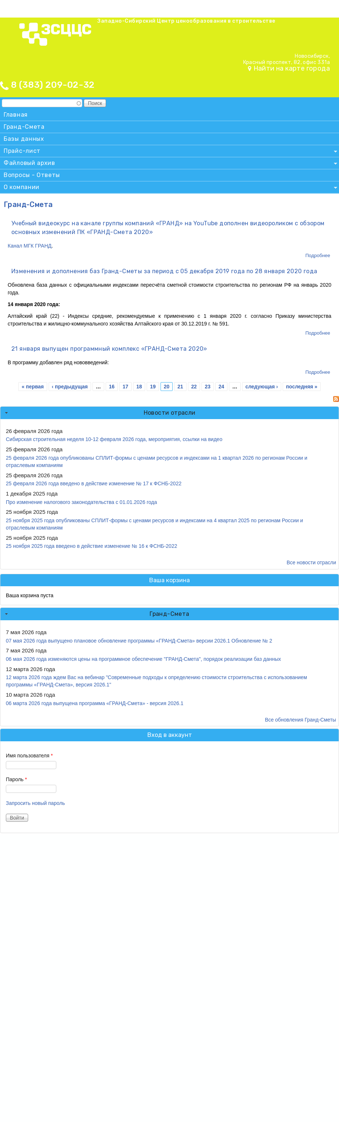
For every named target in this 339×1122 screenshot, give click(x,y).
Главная (16, 114)
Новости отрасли (170, 412)
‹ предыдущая (70, 386)
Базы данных (24, 138)
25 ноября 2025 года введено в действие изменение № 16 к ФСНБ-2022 (91, 546)
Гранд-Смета (24, 126)
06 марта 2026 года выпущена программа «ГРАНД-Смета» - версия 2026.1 (94, 703)
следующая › (261, 386)
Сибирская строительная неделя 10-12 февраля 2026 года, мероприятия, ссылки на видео (114, 439)
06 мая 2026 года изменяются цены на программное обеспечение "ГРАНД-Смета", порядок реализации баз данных (143, 659)
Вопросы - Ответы (32, 175)
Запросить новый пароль (35, 803)
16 (111, 386)
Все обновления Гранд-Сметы (300, 720)
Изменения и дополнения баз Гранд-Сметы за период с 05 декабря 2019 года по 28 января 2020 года (164, 271)
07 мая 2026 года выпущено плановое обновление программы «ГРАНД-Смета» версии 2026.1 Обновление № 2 (139, 641)
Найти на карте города (291, 68)
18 (139, 386)
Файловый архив (168, 164)
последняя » (301, 386)
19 (152, 386)
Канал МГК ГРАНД (30, 246)
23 (207, 386)
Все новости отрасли (311, 562)
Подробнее (317, 255)
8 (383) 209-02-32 (53, 85)
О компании (168, 188)
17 (125, 386)
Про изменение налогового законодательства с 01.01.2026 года (81, 502)
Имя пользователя (29, 755)
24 (221, 386)
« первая (33, 386)
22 (194, 386)
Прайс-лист (168, 152)
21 (180, 386)
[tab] (169, 413)
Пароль (16, 779)
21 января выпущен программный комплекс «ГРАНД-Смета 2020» (109, 348)
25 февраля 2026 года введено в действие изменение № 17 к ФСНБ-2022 (93, 483)
